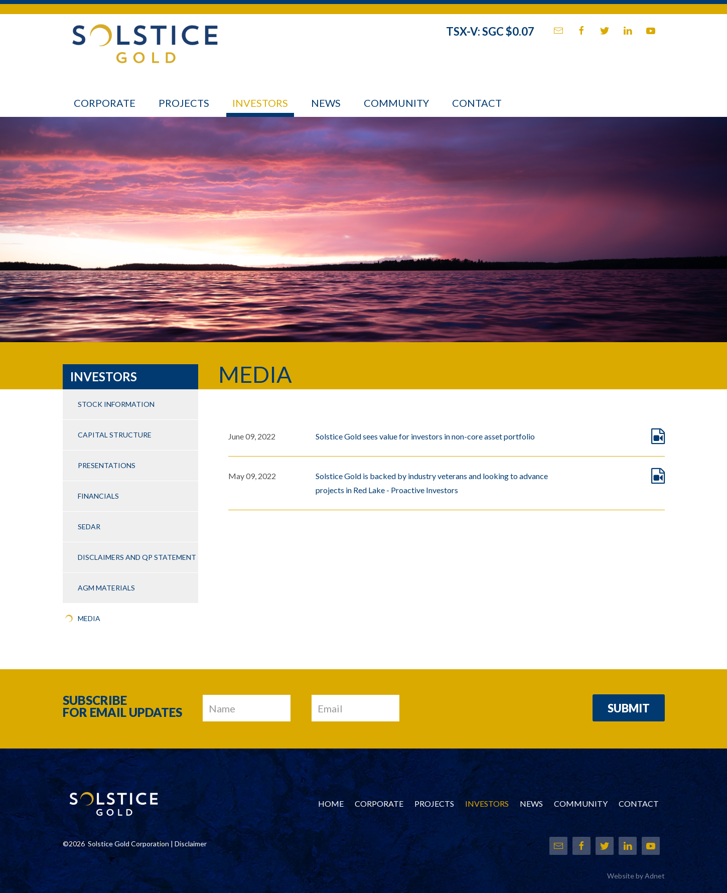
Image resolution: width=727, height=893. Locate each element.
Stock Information (116, 404)
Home (331, 803)
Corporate (104, 103)
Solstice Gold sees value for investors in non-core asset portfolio (425, 436)
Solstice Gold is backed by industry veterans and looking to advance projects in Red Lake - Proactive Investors (432, 483)
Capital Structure (115, 434)
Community (396, 103)
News (326, 103)
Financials (98, 496)
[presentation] (496, 708)
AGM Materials (106, 587)
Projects (184, 103)
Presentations (106, 465)
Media (89, 618)
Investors (260, 103)
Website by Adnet (636, 875)
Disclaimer (191, 843)
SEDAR (89, 526)
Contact (477, 103)
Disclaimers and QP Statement (137, 557)
